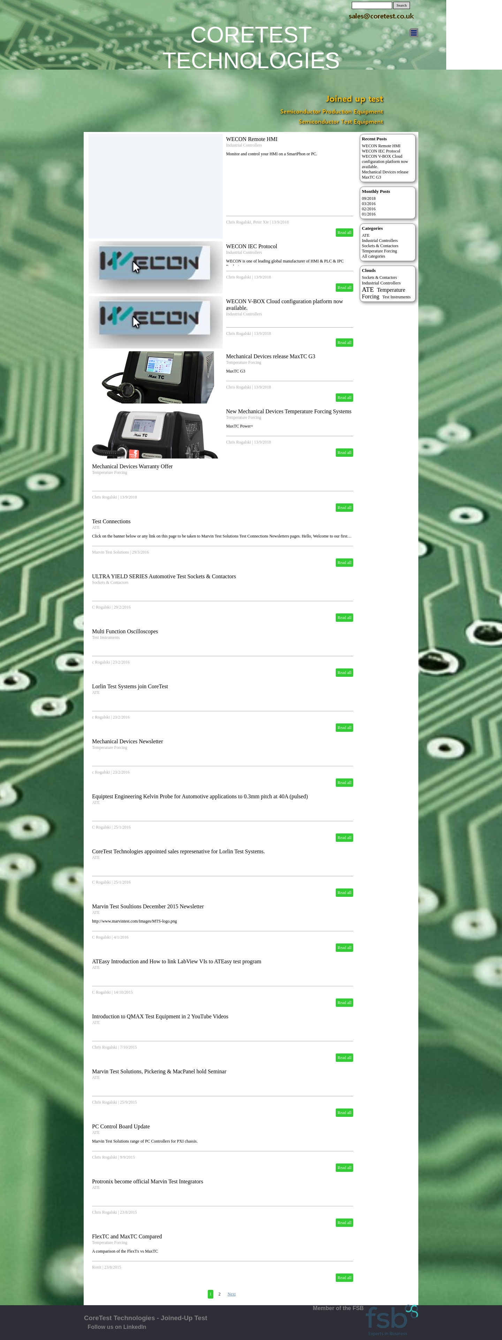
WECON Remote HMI (252, 139)
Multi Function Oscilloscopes (125, 631)
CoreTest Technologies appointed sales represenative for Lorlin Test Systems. (178, 851)
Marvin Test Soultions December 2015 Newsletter (148, 906)
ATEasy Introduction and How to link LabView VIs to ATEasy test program (176, 961)
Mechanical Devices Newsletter (127, 741)
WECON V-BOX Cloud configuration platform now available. (385, 161)
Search (402, 5)
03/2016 (368, 203)
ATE (96, 527)
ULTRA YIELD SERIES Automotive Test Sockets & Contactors (164, 576)
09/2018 (368, 198)
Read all (344, 232)
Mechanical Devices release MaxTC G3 (270, 356)
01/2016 (368, 214)
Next (232, 1294)
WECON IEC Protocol (251, 246)
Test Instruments (106, 637)
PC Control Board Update (121, 1126)
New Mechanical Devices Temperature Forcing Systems (289, 411)
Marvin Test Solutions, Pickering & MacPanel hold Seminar (159, 1071)
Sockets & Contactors (110, 582)
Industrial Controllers (244, 145)
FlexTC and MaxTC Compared (127, 1236)
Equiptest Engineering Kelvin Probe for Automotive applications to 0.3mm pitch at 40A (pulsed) (200, 796)
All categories (373, 256)
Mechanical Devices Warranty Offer (132, 466)
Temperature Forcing (243, 362)
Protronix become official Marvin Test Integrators (147, 1181)
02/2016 (368, 208)
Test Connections (111, 521)
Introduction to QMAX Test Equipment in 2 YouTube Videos (160, 1016)
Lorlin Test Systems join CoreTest (130, 686)
